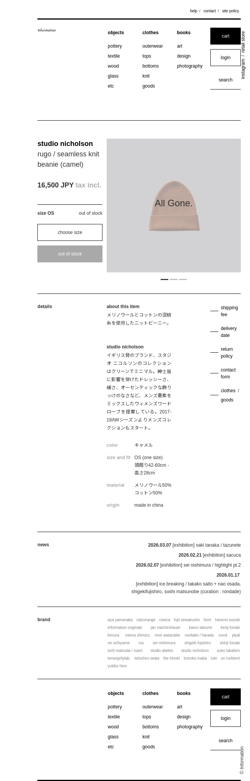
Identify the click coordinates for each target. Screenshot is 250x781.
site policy (230, 11)
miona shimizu (137, 635)
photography (190, 66)
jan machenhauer (165, 627)
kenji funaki (230, 627)
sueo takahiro (228, 650)
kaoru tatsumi (200, 627)
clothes (151, 32)
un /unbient (230, 658)
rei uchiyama (118, 643)
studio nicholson (65, 144)
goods (149, 86)
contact (209, 11)
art (179, 46)
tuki (214, 658)
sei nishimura (164, 643)
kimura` (113, 635)
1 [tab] (164, 279)
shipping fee (229, 311)
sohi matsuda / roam (125, 650)
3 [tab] (183, 279)
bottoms (151, 66)
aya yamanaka (120, 620)
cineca (164, 620)
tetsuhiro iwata (146, 658)
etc (111, 86)
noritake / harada (199, 635)
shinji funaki (230, 643)
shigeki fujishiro (198, 643)
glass (113, 76)
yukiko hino (117, 666)
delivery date (229, 332)
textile (114, 56)
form (207, 620)
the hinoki (171, 658)
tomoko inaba (195, 658)
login (225, 57)
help (193, 11)
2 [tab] (174, 279)
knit (146, 76)
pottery (115, 46)
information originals (124, 627)
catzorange (145, 620)
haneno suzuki (227, 620)
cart (226, 36)
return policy (227, 353)
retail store (243, 42)
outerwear (153, 46)
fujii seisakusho (187, 620)
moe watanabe (167, 635)
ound (222, 635)
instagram (243, 69)
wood (113, 66)
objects (116, 32)
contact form (228, 373)
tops (147, 56)
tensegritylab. (118, 658)
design (183, 56)
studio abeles (162, 650)
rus (141, 643)
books (183, 32)
